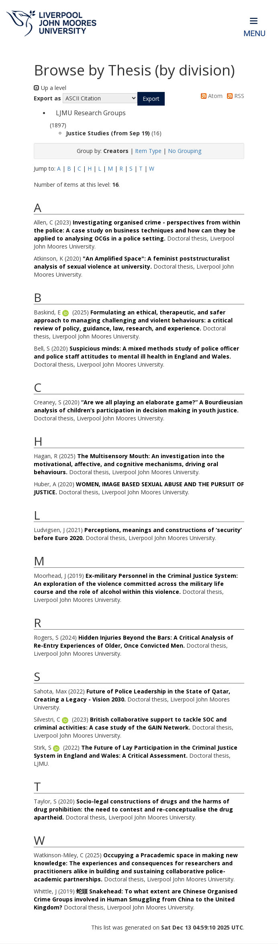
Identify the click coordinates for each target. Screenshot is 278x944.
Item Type (148, 151)
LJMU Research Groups (91, 112)
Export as (47, 98)
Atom (210, 96)
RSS (234, 96)
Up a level (50, 88)
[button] (151, 99)
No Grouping (184, 151)
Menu (254, 33)
